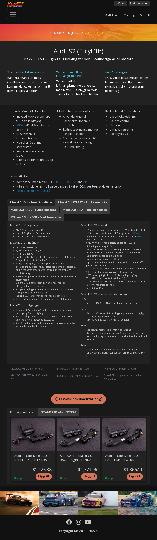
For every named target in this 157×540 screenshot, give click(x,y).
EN (148, 15)
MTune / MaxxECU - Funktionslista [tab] (36, 217)
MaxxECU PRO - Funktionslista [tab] (85, 209)
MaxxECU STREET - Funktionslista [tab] (82, 202)
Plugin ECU (73, 33)
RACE (68, 182)
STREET (58, 182)
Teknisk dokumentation (33, 190)
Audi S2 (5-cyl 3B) (97, 33)
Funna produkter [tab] (22, 412)
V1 (75, 182)
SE (141, 15)
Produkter (55, 33)
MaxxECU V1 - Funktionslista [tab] (31, 202)
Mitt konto (112, 15)
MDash (21, 125)
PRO (86, 182)
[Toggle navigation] (13, 14)
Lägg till (43, 477)
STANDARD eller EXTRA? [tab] (58, 412)
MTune (136, 232)
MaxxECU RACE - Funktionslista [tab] (33, 209)
